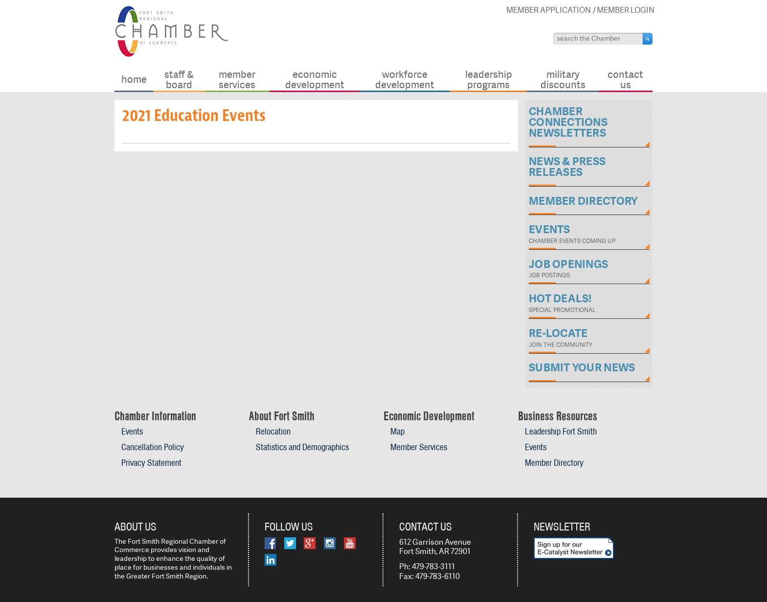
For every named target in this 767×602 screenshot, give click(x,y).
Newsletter (562, 526)
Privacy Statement (151, 463)
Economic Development (314, 79)
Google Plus (310, 543)
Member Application (548, 10)
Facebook (270, 543)
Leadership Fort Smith (561, 431)
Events (132, 431)
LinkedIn (270, 560)
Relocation (273, 431)
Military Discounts (563, 79)
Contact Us (625, 79)
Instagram (330, 543)
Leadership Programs (488, 79)
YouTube (350, 543)
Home (134, 79)
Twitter (290, 543)
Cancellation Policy (152, 447)
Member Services (237, 79)
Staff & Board (179, 79)
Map (397, 431)
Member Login (625, 10)
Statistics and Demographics (302, 447)
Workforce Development (404, 79)
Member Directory (554, 463)
